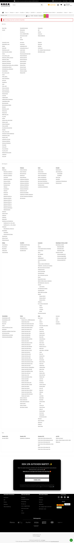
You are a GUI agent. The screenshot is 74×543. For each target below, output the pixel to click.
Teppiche (39, 284)
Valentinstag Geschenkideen (7, 337)
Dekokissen (4, 169)
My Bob (40, 311)
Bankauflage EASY (60, 248)
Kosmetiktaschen (41, 273)
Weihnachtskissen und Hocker (7, 335)
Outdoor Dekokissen (23, 399)
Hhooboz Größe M (42, 298)
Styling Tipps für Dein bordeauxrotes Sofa (45, 440)
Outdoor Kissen (5, 213)
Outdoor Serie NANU (24, 380)
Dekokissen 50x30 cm (8, 196)
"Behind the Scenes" (59, 438)
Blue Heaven (4, 248)
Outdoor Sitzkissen (23, 169)
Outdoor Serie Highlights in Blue (27, 371)
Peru (40, 403)
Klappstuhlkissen (23, 177)
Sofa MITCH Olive (23, 250)
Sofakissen (4, 217)
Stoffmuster (41, 504)
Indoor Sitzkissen (23, 171)
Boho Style (4, 323)
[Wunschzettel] (61, 5)
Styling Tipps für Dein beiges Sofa (44, 447)
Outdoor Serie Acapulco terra (26, 329)
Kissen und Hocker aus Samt (7, 327)
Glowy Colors (41, 342)
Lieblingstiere (41, 365)
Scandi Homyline (5, 252)
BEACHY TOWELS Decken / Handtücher (45, 281)
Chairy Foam (58, 177)
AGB (40, 486)
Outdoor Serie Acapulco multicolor (27, 325)
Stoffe (57, 319)
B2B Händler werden (42, 509)
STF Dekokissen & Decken (42, 288)
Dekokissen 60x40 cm (8, 202)
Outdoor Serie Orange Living (26, 382)
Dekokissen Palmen (7, 183)
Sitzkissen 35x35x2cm (24, 186)
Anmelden (37, 480)
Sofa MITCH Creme (23, 246)
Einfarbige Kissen (7, 185)
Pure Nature (41, 382)
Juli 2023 (57, 436)
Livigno (40, 352)
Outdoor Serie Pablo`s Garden (26, 384)
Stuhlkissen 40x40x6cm (24, 181)
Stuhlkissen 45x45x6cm (24, 183)
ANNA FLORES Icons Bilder (42, 292)
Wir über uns (23, 504)
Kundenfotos (58, 323)
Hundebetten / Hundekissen (25, 438)
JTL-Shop (38, 536)
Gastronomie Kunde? (25, 508)
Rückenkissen (4, 236)
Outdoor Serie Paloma (25, 386)
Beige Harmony (42, 335)
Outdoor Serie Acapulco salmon (26, 327)
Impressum (6, 504)
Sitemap (5, 502)
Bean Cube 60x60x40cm (42, 179)
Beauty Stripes (42, 361)
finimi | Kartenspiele (41, 271)
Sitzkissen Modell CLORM (61, 258)
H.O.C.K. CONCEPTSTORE (25, 506)
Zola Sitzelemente (59, 171)
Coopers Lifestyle (42, 384)
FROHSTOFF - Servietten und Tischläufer (45, 265)
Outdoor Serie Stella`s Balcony (26, 390)
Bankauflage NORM (60, 246)
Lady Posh (41, 378)
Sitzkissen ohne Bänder (24, 192)
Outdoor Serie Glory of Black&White (27, 367)
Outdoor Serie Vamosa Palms (26, 392)
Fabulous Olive (41, 333)
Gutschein (57, 321)
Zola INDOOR (59, 175)
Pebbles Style (41, 376)
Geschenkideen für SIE (6, 318)
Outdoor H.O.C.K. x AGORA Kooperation (28, 319)
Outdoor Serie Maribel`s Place (26, 376)
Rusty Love (41, 371)
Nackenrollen (4, 219)
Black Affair (41, 337)
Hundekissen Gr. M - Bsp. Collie (9, 223)
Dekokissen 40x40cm (7, 198)
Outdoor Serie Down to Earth (26, 350)
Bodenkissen (22, 175)
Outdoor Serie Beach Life (25, 337)
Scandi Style (41, 331)
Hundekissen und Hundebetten (7, 221)
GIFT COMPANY (40, 254)
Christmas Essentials (42, 313)
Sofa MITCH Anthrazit (24, 248)
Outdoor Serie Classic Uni (25, 344)
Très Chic (41, 323)
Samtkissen (6, 194)
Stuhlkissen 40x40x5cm (24, 179)
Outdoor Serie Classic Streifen (26, 342)
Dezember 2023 (23, 436)
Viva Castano (41, 359)
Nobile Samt (41, 348)
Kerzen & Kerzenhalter (42, 260)
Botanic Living (41, 344)
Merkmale (40, 502)
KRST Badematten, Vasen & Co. (43, 282)
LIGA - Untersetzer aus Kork (43, 275)
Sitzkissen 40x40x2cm (24, 188)
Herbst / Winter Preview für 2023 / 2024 (63, 440)
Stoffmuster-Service (57, 1)
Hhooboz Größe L (42, 300)
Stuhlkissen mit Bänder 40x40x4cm (26, 194)
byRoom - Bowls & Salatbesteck (44, 263)
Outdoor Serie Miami (25, 378)
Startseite (58, 316)
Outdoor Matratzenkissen (24, 401)
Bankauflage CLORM (60, 250)
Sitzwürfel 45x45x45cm (42, 173)
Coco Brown (41, 340)
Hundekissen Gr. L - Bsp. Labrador (10, 224)
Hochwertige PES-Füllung (8, 234)
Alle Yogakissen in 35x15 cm (9, 228)
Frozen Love (41, 405)
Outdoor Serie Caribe (25, 340)
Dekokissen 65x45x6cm (8, 207)
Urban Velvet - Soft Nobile (43, 350)
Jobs (22, 510)
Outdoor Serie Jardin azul (25, 373)
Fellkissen (5, 186)
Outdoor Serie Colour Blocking (26, 346)
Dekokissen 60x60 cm (8, 204)
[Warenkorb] (68, 5)
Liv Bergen (41, 309)
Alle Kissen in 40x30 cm (8, 171)
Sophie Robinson (42, 338)
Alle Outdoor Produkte (24, 407)
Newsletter (23, 497)
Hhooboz (39, 294)
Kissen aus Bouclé (7, 181)
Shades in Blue (42, 373)
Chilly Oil (40, 321)
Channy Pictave (42, 407)
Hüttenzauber (41, 414)
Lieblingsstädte (42, 367)
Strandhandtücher (41, 290)
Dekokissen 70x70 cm (8, 205)
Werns (39, 252)
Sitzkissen (4, 211)
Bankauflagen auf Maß (60, 244)
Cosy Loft (41, 388)
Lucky (40, 319)
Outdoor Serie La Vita (25, 375)
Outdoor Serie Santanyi (25, 388)
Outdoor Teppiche (23, 405)
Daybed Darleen (58, 169)
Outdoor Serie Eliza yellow (26, 357)
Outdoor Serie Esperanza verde (26, 363)
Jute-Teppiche (41, 286)
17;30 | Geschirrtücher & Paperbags (44, 248)
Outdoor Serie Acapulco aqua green (27, 323)
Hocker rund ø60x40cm (42, 177)
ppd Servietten (40, 250)
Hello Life (41, 409)
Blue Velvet (41, 399)
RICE (39, 262)
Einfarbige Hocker (41, 185)
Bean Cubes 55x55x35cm (42, 181)
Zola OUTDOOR (59, 173)
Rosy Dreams (4, 246)
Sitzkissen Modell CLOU (61, 254)
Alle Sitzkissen (22, 198)
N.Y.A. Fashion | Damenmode (43, 303)
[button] (51, 5)
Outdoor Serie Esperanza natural (27, 361)
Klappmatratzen (58, 183)
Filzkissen (5, 190)
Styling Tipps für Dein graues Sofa (44, 449)
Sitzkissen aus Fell (23, 190)
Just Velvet (41, 395)
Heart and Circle (42, 375)
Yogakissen (4, 226)
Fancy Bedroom (5, 244)
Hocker (3, 325)
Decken (39, 277)
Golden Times (41, 369)
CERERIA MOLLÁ (41, 258)
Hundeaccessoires (41, 269)
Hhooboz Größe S (42, 296)
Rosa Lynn (41, 354)
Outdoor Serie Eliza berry (25, 352)
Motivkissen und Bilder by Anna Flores (9, 331)
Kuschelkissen (6, 188)
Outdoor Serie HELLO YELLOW (26, 369)
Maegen (39, 246)
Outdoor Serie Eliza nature (26, 354)
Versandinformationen (25, 499)
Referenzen (41, 499)
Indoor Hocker (40, 169)
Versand (43, 540)
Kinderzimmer (4, 250)
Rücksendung (23, 501)
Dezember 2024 (5, 436)
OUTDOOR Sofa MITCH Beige (25, 244)
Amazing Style (41, 356)
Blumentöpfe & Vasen (42, 279)
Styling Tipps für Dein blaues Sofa (44, 442)
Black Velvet (41, 397)
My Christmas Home (5, 333)
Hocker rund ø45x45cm (42, 175)
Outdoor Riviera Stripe (25, 321)
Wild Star (39, 256)
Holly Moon (41, 380)
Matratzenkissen (23, 173)
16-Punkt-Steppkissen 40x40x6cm (26, 196)
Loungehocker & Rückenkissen (61, 181)
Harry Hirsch (41, 413)
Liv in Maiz (41, 327)
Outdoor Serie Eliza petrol (26, 356)
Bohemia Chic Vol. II (42, 346)
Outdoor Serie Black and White (26, 338)
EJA (38, 244)
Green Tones (41, 329)
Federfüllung (6, 232)
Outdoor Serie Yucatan (25, 395)
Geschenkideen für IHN (6, 319)
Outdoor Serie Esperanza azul (26, 359)
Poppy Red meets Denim (43, 325)
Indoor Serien (40, 318)
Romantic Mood (42, 411)
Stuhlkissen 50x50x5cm (24, 185)
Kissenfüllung (4, 230)
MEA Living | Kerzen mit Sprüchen (44, 267)
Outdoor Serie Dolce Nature (26, 348)
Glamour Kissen (5, 238)
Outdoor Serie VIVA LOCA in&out (27, 394)
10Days (40, 305)
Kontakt (70, 1)
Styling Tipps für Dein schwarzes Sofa (45, 438)
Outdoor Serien (22, 318)
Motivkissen (6, 192)
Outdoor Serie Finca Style (25, 365)
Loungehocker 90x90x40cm (43, 186)
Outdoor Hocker (40, 171)
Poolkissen (4, 215)
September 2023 (41, 436)
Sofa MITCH (58, 179)
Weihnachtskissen (7, 209)
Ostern (57, 318)
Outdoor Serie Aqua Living (25, 331)
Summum (41, 307)
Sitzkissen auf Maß (59, 252)
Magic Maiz (41, 357)
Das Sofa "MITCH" (5, 438)
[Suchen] (26, 5)
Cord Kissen (6, 177)
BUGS (40, 394)
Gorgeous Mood (42, 386)
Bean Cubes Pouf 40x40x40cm (43, 183)
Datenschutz (51, 486)
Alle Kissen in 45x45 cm (8, 173)
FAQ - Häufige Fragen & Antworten (45, 506)
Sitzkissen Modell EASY (61, 260)
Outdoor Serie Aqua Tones (26, 333)
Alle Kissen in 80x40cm (8, 175)
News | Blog (65, 1)
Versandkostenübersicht (55, 541)
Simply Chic (41, 363)
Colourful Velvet (42, 401)
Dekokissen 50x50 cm (8, 200)
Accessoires (4, 321)
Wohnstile (40, 418)
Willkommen (58, 442)
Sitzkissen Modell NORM (61, 256)
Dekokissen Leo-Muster (8, 179)
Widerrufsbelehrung (7, 506)
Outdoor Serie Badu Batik (25, 335)
